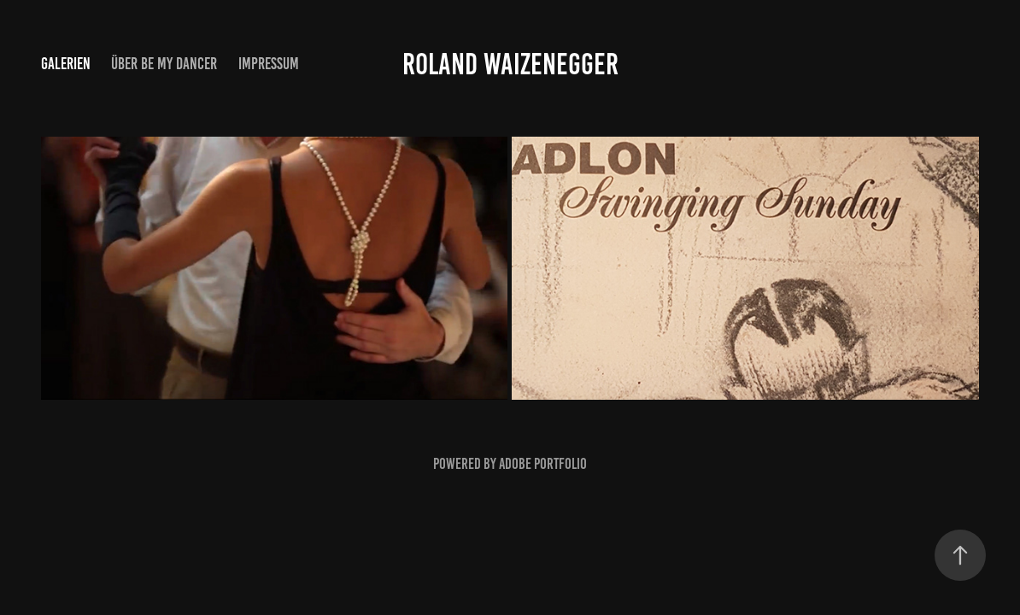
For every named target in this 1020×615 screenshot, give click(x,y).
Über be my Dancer (164, 64)
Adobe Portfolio (543, 463)
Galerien (66, 64)
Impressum (268, 64)
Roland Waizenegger (510, 64)
